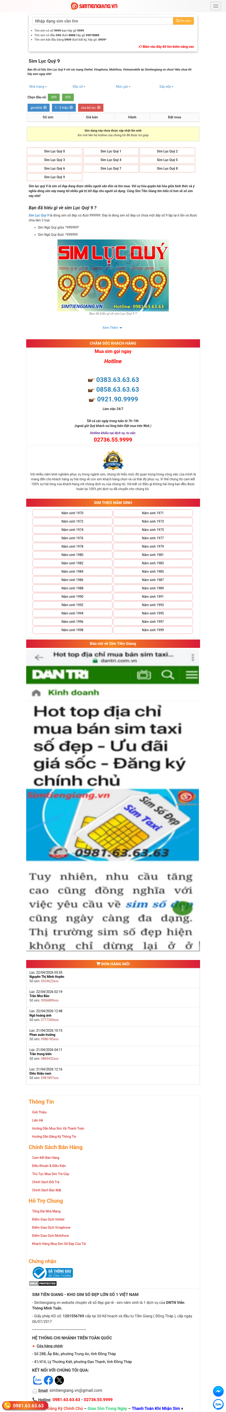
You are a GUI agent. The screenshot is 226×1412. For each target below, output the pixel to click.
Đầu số (79, 86)
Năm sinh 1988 (72, 588)
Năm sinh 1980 (72, 555)
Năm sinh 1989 (153, 588)
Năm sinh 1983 (153, 563)
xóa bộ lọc (90, 108)
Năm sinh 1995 (153, 613)
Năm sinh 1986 (72, 580)
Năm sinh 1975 (153, 530)
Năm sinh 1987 (153, 580)
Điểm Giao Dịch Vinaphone (51, 1227)
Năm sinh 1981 (153, 555)
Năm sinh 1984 (72, 571)
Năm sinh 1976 (72, 538)
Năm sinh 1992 (72, 605)
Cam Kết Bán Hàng (45, 1158)
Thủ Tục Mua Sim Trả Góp (50, 1174)
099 (54, 97)
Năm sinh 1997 (153, 622)
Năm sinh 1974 (72, 530)
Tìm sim (183, 21)
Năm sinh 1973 (153, 521)
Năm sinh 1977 (153, 538)
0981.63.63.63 (28, 1405)
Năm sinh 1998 (72, 630)
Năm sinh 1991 (153, 596)
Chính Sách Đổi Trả (46, 1182)
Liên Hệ (37, 1120)
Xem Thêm (110, 328)
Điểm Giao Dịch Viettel (48, 1219)
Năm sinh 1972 (72, 521)
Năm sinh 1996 (72, 622)
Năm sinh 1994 (72, 613)
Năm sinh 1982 (72, 563)
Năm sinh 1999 (153, 630)
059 (68, 97)
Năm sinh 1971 (153, 513)
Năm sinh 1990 (72, 596)
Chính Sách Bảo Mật (46, 1190)
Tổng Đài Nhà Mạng (46, 1211)
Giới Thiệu (39, 1112)
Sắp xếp (166, 86)
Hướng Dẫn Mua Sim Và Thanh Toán (58, 1128)
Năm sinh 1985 (153, 571)
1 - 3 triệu (64, 108)
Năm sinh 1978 (72, 546)
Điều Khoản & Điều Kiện (49, 1166)
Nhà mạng (38, 86)
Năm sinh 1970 (72, 513)
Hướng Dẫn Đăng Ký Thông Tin (54, 1136)
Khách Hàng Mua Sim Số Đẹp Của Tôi (59, 1244)
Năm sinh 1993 (153, 605)
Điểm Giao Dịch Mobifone (50, 1236)
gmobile (39, 108)
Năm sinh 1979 (153, 546)
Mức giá (123, 86)
